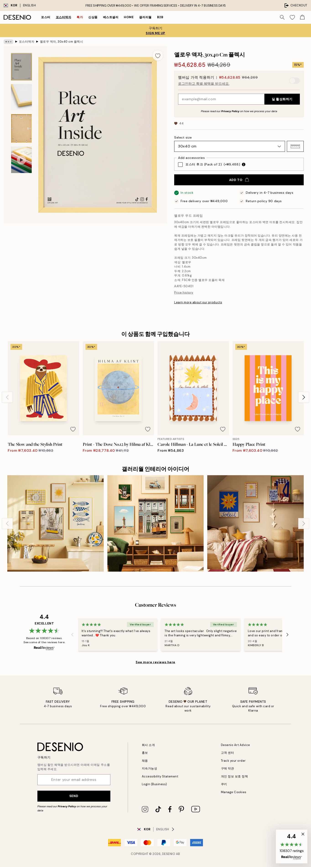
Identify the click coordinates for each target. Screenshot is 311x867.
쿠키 (224, 784)
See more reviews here (155, 662)
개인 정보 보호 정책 (234, 776)
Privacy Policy (230, 111)
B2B (160, 17)
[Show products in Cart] (302, 17)
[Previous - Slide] (7, 397)
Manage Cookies (233, 792)
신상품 (93, 17)
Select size (183, 137)
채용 (145, 761)
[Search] (282, 17)
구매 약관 (227, 768)
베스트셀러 (111, 17)
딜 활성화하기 (282, 99)
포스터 (45, 17)
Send (73, 796)
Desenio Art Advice (235, 745)
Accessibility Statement (160, 776)
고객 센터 (227, 753)
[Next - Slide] (303, 397)
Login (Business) (154, 784)
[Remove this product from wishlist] (157, 55)
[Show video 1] (21, 160)
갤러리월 (145, 17)
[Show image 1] (21, 66)
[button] (295, 146)
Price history (183, 292)
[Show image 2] (21, 97)
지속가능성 (149, 768)
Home (129, 17)
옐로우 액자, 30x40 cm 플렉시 (61, 42)
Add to (239, 180)
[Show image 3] (21, 128)
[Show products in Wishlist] (292, 17)
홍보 (145, 753)
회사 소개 (148, 745)
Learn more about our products (198, 302)
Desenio (168, 854)
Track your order (233, 761)
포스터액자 (63, 17)
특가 (80, 17)
